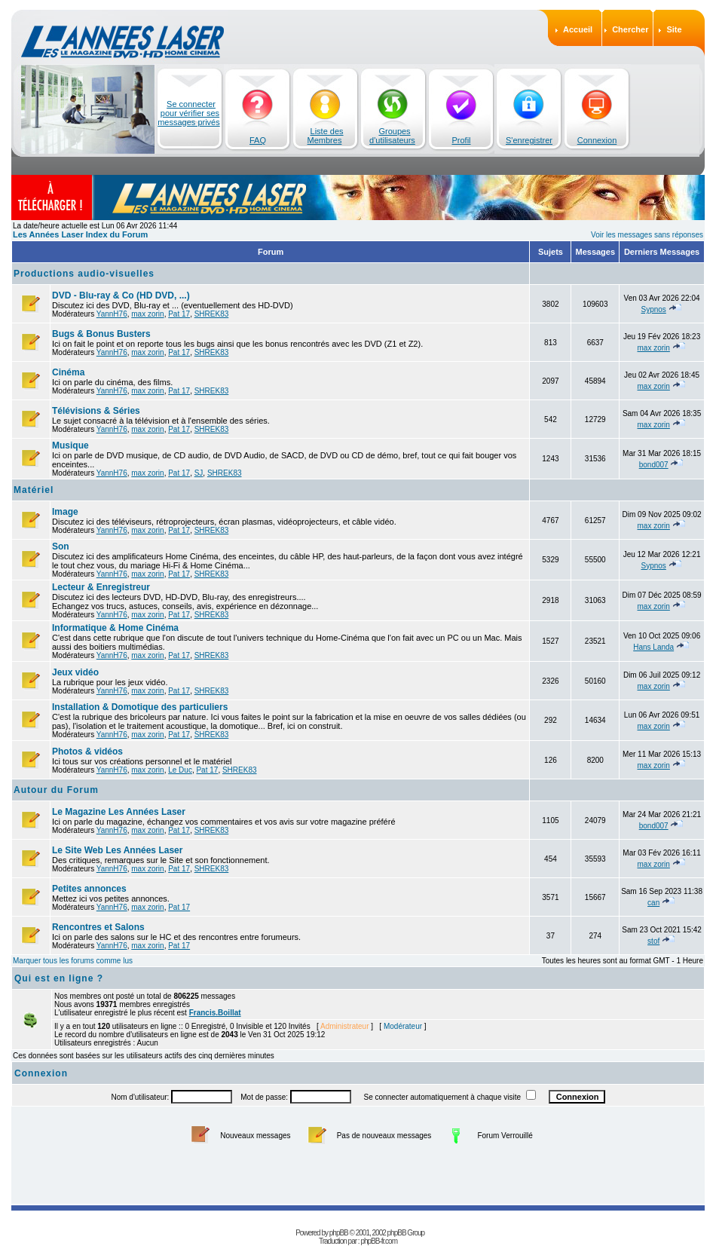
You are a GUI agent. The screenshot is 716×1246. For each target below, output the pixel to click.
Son (60, 546)
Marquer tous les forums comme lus (73, 961)
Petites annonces (89, 888)
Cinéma (68, 372)
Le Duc (180, 770)
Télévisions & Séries (96, 411)
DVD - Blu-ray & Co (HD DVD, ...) (121, 295)
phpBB (338, 1233)
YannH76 (111, 314)
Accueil (577, 29)
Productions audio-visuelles (84, 273)
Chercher (630, 29)
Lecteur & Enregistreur (101, 587)
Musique (70, 445)
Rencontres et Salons (98, 927)
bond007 (654, 465)
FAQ (257, 140)
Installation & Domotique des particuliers (140, 707)
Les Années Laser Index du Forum (80, 234)
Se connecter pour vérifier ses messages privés (189, 113)
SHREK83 (211, 314)
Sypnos (653, 309)
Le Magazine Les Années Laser (118, 812)
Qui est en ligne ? (58, 978)
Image (65, 512)
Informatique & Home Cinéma (115, 628)
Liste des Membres (326, 136)
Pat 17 (179, 314)
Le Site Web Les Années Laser (117, 850)
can (653, 903)
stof (653, 941)
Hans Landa (653, 647)
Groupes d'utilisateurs (392, 136)
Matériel (34, 490)
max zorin (147, 314)
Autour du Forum (56, 790)
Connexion (597, 140)
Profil (460, 140)
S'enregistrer (529, 140)
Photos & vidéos (87, 751)
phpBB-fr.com (378, 1241)
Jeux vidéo (75, 672)
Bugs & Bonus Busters (101, 334)
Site (673, 29)
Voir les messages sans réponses (647, 235)
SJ (198, 473)
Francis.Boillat (215, 1013)
